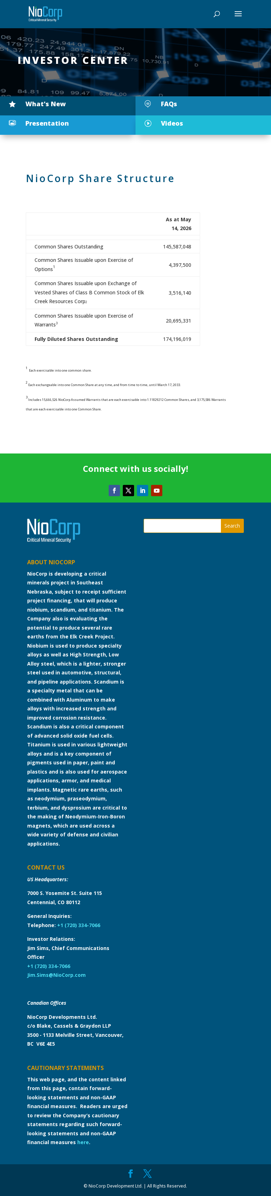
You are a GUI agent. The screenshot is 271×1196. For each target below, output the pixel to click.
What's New (45, 104)
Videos (172, 123)
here (83, 1142)
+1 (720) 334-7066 (78, 925)
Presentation (47, 123)
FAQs (169, 104)
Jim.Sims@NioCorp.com (56, 975)
